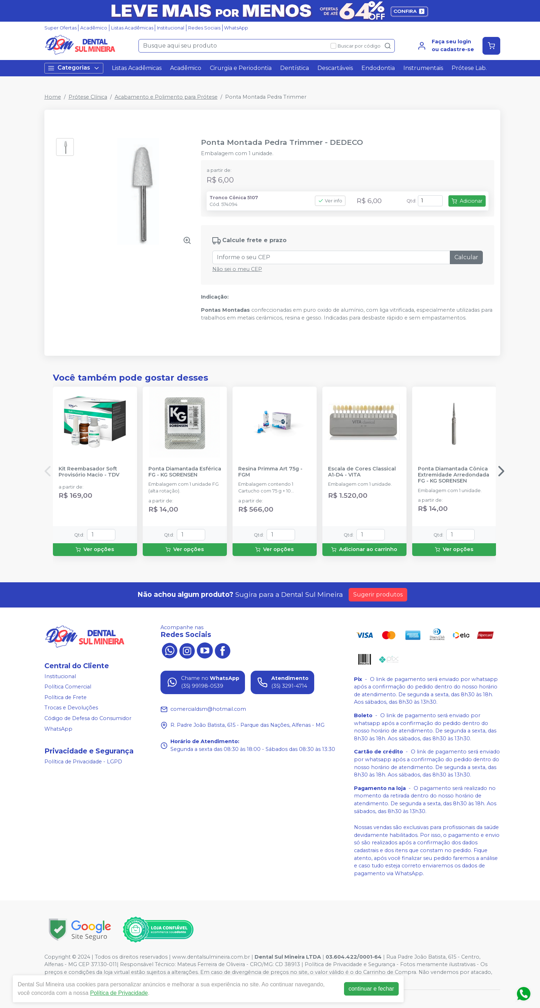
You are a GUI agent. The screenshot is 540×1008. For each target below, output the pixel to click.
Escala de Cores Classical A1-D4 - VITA (362, 472)
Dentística (294, 68)
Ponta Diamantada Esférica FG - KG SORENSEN (184, 472)
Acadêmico (93, 28)
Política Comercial (67, 686)
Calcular (466, 257)
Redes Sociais (204, 28)
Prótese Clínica (88, 97)
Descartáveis (335, 68)
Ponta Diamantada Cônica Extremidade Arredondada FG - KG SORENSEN (453, 475)
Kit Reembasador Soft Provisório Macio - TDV (89, 472)
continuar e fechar (371, 989)
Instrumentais (423, 68)
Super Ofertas (60, 28)
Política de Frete (65, 697)
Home (52, 97)
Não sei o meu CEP (237, 269)
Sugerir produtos (378, 594)
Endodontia (378, 68)
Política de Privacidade (119, 993)
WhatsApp (236, 28)
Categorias (74, 68)
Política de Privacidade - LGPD (83, 762)
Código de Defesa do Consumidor (87, 718)
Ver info (330, 200)
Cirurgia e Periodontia (241, 68)
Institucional (170, 28)
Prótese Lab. (469, 68)
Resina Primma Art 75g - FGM (270, 472)
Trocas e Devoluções (71, 708)
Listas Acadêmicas (132, 28)
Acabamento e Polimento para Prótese (166, 97)
